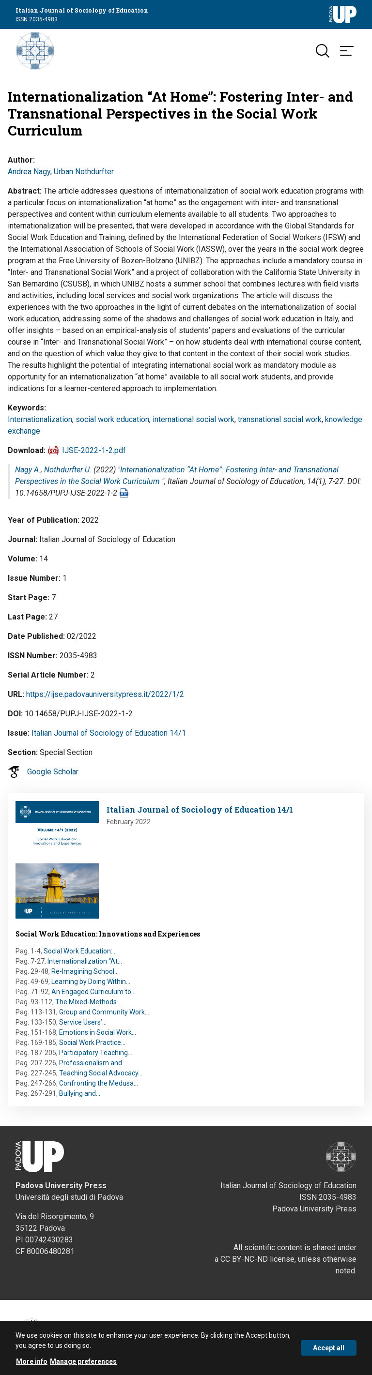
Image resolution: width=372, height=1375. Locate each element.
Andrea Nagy (29, 171)
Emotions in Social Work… (97, 1032)
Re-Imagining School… (85, 971)
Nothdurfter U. (68, 469)
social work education (112, 419)
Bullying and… (79, 1093)
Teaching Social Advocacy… (100, 1073)
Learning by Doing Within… (90, 981)
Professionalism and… (92, 1063)
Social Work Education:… (80, 951)
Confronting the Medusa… (98, 1083)
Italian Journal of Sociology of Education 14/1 (108, 733)
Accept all (328, 1353)
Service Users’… (83, 1022)
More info (31, 1366)
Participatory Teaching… (95, 1053)
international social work (193, 419)
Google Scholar (52, 771)
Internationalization (40, 419)
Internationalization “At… (84, 961)
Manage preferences (83, 1366)
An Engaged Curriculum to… (93, 992)
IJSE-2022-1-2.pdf (94, 450)
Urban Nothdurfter (84, 171)
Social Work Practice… (92, 1042)
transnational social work (280, 419)
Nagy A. (28, 469)
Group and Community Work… (104, 1012)
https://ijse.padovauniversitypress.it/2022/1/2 (105, 694)
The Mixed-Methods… (88, 1002)
